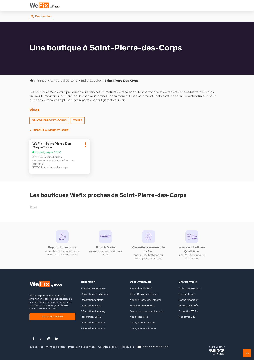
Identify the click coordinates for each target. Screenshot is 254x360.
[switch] (153, 347)
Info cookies (36, 347)
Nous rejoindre (52, 317)
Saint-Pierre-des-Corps (49, 120)
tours (51, 207)
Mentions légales (55, 347)
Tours (77, 120)
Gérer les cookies (107, 347)
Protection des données (82, 347)
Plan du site (127, 347)
